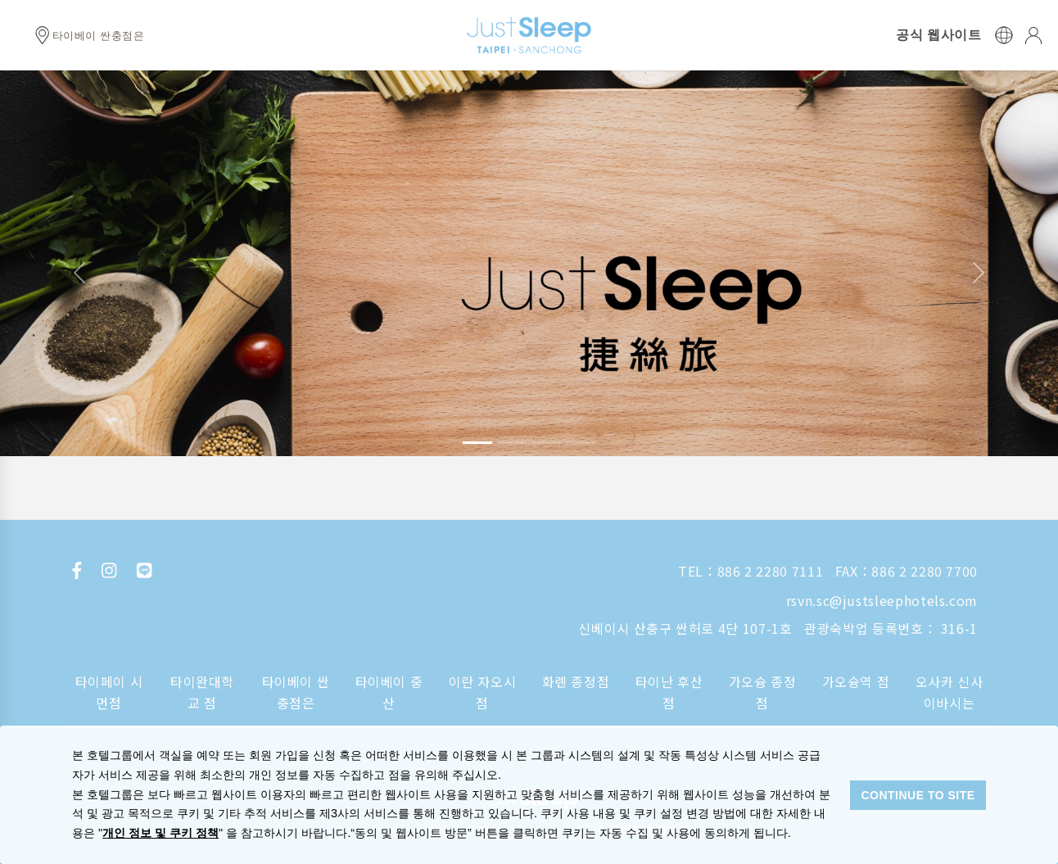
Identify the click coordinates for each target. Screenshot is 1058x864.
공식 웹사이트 (938, 35)
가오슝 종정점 (763, 692)
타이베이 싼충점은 (296, 692)
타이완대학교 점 (202, 692)
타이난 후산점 (669, 692)
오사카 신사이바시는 (949, 692)
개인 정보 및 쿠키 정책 (160, 832)
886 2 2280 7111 (770, 571)
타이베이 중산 (389, 692)
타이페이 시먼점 (109, 692)
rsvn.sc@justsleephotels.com (882, 600)
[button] (79, 272)
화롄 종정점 (576, 681)
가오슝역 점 (856, 681)
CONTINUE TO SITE (917, 795)
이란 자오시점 (483, 692)
